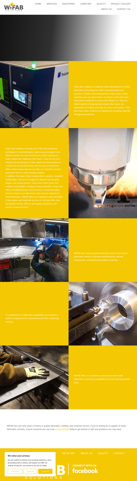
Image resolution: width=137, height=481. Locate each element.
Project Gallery (121, 4)
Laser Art (85, 4)
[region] (30, 464)
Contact (119, 453)
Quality (101, 4)
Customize (15, 471)
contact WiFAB (62, 429)
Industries (68, 4)
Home (38, 4)
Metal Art (68, 453)
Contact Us (123, 9)
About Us (106, 9)
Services (51, 4)
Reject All (30, 471)
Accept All (45, 471)
